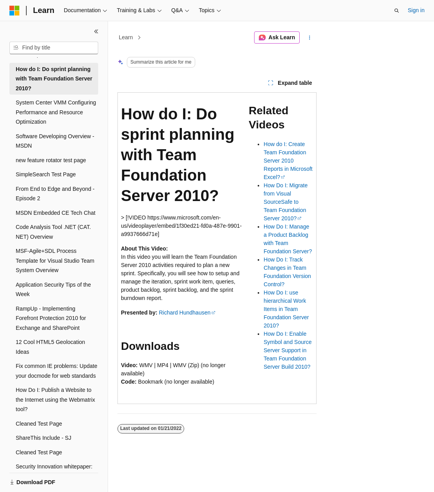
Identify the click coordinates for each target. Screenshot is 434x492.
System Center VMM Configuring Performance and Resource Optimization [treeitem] (56, 112)
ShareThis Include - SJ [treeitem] (43, 438)
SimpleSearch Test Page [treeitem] (46, 174)
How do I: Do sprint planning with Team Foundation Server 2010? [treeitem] (54, 78)
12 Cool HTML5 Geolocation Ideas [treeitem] (50, 347)
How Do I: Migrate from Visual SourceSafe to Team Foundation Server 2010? (286, 201)
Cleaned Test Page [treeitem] (39, 424)
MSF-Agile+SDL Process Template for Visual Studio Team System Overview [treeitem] (55, 260)
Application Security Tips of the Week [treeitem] (53, 290)
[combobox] (53, 48)
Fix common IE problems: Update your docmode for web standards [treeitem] (56, 371)
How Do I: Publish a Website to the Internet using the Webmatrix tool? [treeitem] (55, 399)
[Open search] (397, 11)
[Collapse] (96, 31)
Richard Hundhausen (185, 312)
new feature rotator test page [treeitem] (51, 160)
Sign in (416, 10)
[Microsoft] (14, 10)
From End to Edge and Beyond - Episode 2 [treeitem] (55, 194)
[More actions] (310, 37)
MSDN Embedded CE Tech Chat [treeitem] (55, 213)
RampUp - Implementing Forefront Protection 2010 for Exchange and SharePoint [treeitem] (51, 318)
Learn (126, 37)
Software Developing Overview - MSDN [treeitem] (55, 141)
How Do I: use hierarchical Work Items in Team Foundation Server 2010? (286, 309)
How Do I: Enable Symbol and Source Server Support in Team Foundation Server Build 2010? (287, 350)
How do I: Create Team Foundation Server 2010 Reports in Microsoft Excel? (288, 160)
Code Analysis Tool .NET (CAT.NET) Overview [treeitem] (53, 232)
